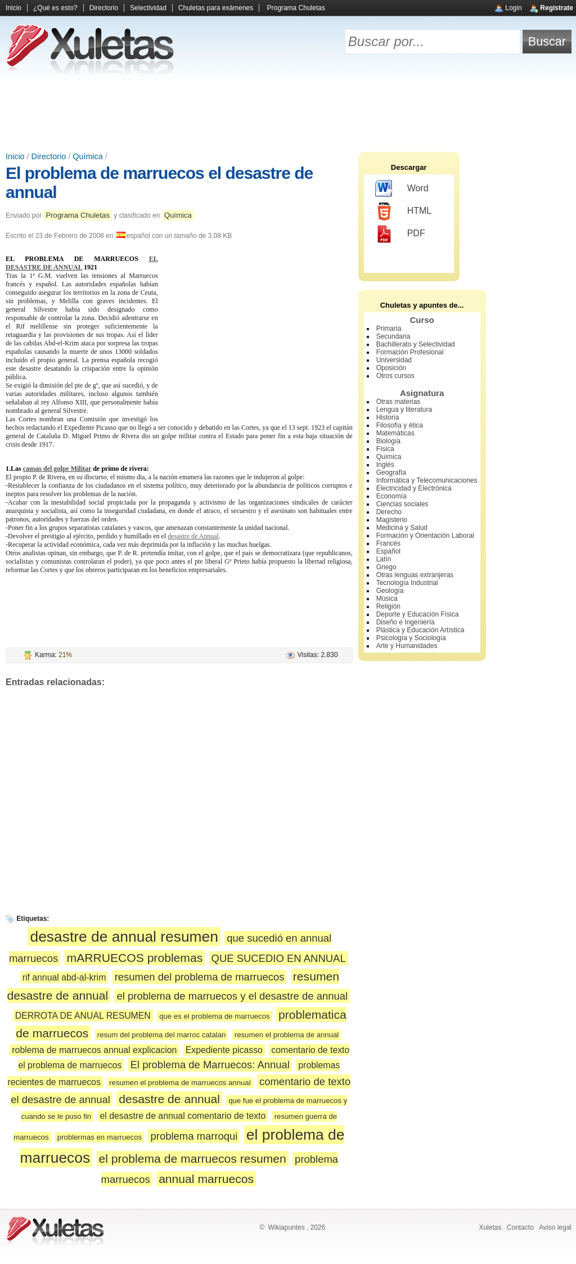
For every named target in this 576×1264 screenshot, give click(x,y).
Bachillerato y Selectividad (415, 344)
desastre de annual (169, 1098)
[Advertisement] (288, 112)
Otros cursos (395, 376)
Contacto (520, 1227)
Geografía (391, 472)
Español (388, 551)
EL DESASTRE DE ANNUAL (82, 263)
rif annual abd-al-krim (64, 977)
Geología (390, 591)
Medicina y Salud (402, 528)
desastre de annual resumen (124, 936)
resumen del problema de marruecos (200, 977)
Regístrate (556, 8)
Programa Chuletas (296, 8)
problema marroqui (193, 1136)
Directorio (103, 8)
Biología (388, 441)
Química (88, 156)
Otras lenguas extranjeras (414, 575)
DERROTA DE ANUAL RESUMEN (83, 1015)
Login (513, 8)
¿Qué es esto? (55, 8)
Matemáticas (395, 433)
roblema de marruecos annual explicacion (94, 1050)
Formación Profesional (410, 352)
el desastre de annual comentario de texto (183, 1116)
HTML (403, 212)
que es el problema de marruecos (214, 1016)
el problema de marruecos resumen (192, 1158)
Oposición (391, 368)
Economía (391, 496)
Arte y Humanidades (407, 646)
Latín (384, 559)
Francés (388, 543)
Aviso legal (555, 1227)
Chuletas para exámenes (215, 8)
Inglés (385, 465)
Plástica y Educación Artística (420, 630)
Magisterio (391, 520)
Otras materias (398, 402)
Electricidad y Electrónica (414, 488)
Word (402, 189)
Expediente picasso (224, 1050)
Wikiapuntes (286, 1227)
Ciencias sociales (402, 504)
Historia (387, 417)
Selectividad (148, 8)
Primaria (389, 328)
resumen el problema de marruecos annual (179, 1082)
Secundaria (393, 336)
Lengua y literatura (404, 409)
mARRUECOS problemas (135, 957)
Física (385, 449)
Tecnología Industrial (407, 583)
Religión (388, 606)
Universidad (394, 360)
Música (387, 598)
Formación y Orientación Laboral (425, 535)
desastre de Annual (193, 536)
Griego (386, 567)
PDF (400, 234)
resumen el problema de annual (287, 1035)
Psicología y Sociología (411, 638)
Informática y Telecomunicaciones (427, 480)
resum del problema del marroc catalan (161, 1035)
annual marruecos (206, 1178)
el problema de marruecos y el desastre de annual (232, 996)
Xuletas (490, 1227)
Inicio (13, 8)
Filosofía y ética (399, 425)
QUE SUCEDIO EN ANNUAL (279, 958)
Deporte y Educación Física (417, 614)
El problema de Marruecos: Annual (210, 1064)
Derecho (389, 512)
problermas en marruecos (99, 1137)
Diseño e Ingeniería (405, 622)
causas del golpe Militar (57, 469)
